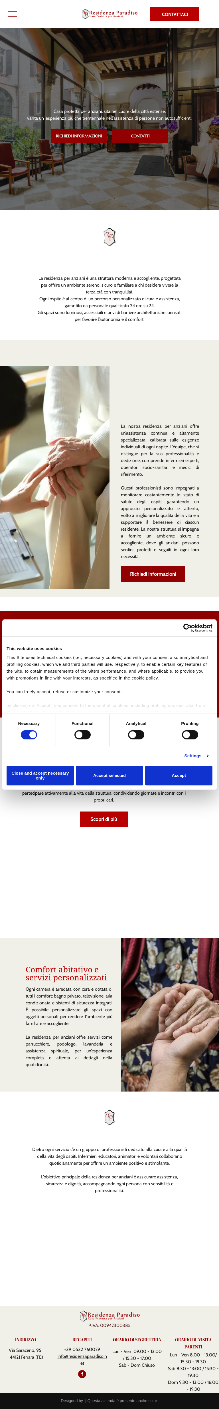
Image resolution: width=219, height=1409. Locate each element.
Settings (193, 756)
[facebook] (82, 1375)
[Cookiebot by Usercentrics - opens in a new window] (187, 627)
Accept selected (109, 775)
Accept (179, 775)
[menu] (12, 14)
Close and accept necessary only (40, 775)
